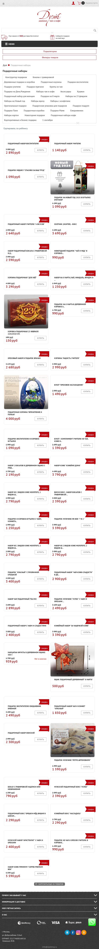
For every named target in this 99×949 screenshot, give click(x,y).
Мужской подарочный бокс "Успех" (71, 787)
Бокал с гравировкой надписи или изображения (24, 788)
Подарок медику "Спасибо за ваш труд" (26, 170)
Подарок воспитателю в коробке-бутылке (24, 440)
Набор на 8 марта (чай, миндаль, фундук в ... (73, 278)
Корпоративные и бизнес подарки (20, 120)
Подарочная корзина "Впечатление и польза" (25, 413)
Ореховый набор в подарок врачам (24, 358)
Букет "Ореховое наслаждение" (68, 385)
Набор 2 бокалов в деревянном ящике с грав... (26, 466)
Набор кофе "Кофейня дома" (67, 465)
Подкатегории (50, 51)
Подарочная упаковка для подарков (49, 105)
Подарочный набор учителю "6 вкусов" (26, 224)
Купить (40, 150)
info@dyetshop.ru (49, 947)
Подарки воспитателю (78, 82)
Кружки (80, 91)
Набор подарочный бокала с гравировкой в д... (27, 252)
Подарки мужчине (35, 86)
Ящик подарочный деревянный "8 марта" (73, 679)
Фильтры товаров (50, 57)
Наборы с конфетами (60, 101)
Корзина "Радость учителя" (67, 358)
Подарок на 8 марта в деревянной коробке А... (70, 305)
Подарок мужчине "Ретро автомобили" (72, 760)
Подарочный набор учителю (67, 143)
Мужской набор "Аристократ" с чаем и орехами (25, 841)
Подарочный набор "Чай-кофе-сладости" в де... (73, 573)
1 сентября (47, 120)
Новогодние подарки (35, 115)
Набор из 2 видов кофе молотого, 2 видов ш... (24, 493)
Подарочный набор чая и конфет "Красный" (69, 707)
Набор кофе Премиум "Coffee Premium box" (25, 868)
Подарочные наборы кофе (63, 115)
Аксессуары (65, 91)
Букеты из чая (56, 86)
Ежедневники (76, 110)
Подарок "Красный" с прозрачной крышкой (23, 573)
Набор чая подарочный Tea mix (22, 599)
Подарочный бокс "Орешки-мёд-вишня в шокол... (27, 814)
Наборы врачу (37, 101)
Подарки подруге (81, 105)
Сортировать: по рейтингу (16, 128)
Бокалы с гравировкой (43, 77)
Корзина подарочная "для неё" (22, 277)
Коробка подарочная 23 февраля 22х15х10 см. (23, 332)
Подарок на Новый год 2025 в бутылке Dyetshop (72, 198)
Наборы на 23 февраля (76, 96)
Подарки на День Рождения (17, 91)
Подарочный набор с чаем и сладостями (27, 626)
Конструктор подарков (16, 77)
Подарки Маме (57, 110)
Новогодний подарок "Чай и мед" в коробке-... (70, 252)
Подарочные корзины (51, 82)
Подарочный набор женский (21, 733)
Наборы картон (11, 115)
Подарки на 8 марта (50, 96)
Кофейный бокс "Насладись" (67, 813)
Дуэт (5, 65)
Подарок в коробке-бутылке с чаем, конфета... (24, 520)
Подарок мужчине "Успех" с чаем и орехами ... (70, 600)
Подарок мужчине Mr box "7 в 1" (69, 519)
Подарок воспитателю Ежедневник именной (24, 707)
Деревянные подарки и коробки (19, 82)
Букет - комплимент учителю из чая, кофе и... (71, 440)
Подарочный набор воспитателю (23, 143)
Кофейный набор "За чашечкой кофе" (71, 626)
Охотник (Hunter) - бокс (65, 224)
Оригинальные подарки (15, 105)
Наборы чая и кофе (45, 91)
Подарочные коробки (34, 110)
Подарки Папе (11, 110)
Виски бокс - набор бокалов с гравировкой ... (68, 493)
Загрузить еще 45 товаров (50, 884)
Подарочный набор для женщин (19, 96)
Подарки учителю (12, 86)
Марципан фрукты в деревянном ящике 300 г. (26, 653)
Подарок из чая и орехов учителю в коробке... (71, 841)
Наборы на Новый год (14, 101)
